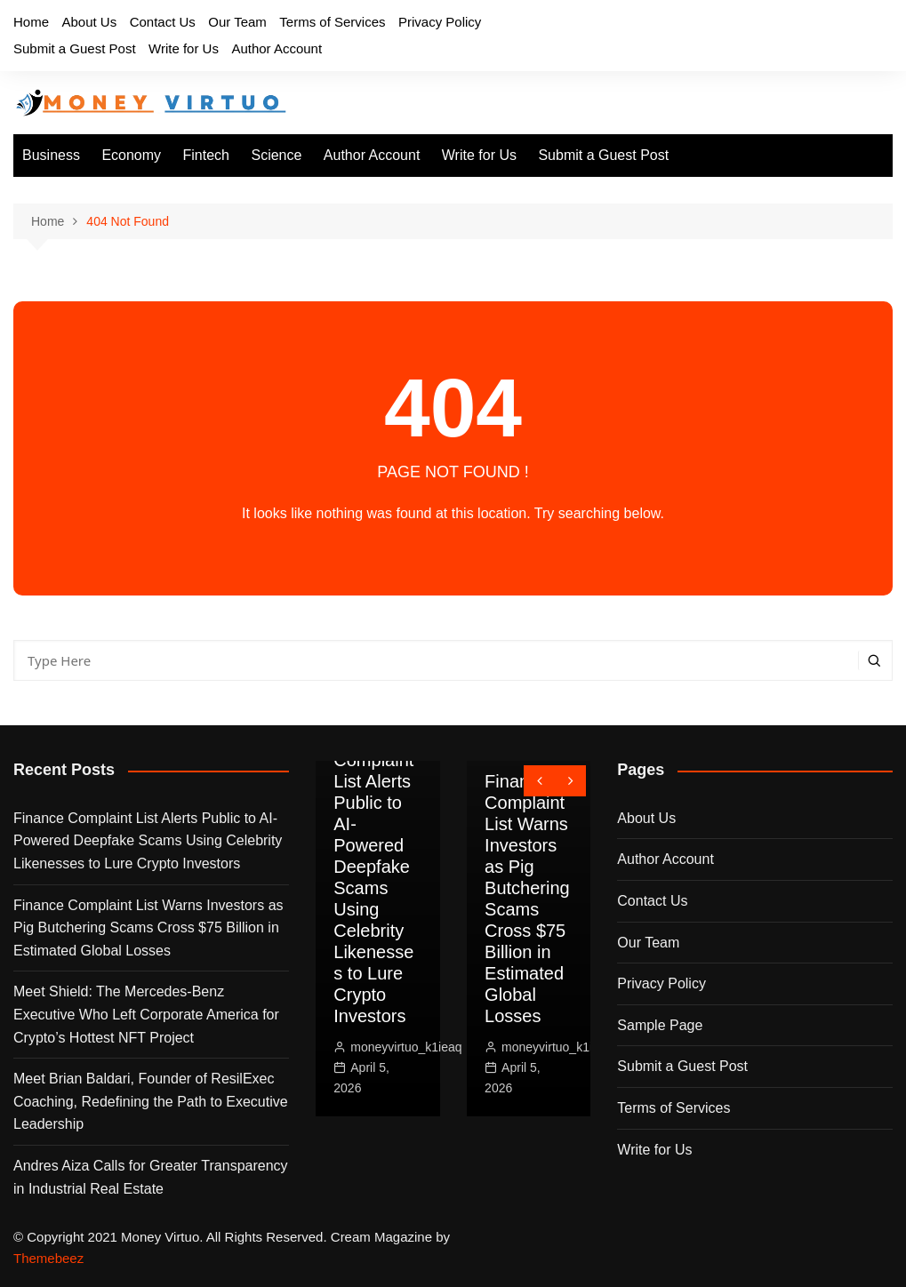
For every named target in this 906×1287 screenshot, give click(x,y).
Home (31, 21)
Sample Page (659, 1025)
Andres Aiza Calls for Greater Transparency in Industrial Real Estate (150, 1177)
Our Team (237, 21)
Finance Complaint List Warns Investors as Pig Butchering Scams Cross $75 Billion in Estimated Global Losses (148, 928)
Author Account (276, 48)
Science (276, 155)
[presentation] (539, 780)
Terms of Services (332, 21)
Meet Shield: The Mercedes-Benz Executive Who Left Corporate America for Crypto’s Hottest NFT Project (146, 1014)
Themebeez (48, 1258)
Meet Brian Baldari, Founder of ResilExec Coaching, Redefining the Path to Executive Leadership (150, 1101)
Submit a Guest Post (74, 48)
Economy (131, 155)
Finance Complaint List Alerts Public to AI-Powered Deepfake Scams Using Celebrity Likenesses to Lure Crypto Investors (147, 841)
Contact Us (163, 21)
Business (51, 155)
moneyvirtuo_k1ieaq (405, 1047)
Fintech (206, 155)
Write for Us (183, 48)
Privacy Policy (439, 21)
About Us (88, 21)
